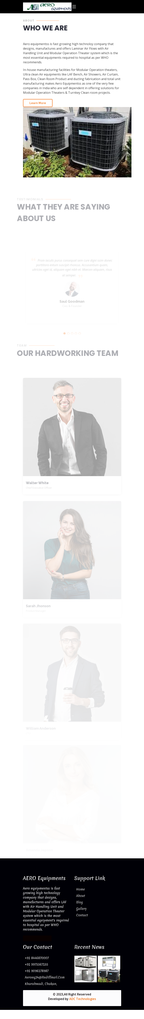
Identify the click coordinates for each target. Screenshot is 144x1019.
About (80, 896)
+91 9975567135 (36, 964)
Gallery (81, 908)
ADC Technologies (82, 999)
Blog (79, 902)
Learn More (37, 106)
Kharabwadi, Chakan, (41, 984)
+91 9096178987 (37, 971)
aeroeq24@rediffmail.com (45, 977)
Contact (82, 915)
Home (80, 889)
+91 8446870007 (37, 958)
